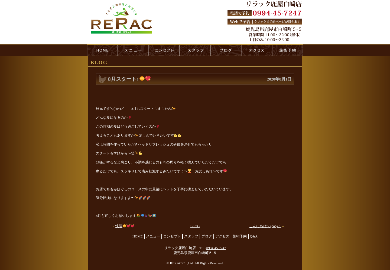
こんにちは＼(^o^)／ (265, 226)
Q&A (254, 236)
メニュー (153, 236)
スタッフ (191, 236)
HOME (102, 50)
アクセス (222, 236)
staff (195, 50)
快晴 (124, 226)
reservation (287, 50)
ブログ (207, 236)
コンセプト (172, 236)
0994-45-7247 (216, 248)
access (256, 50)
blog (225, 50)
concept (164, 50)
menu (133, 50)
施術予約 (240, 236)
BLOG (195, 226)
